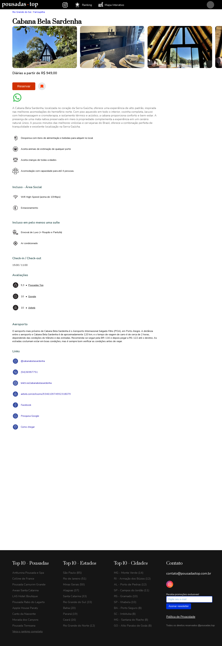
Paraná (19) (70, 613)
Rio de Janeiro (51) (74, 578)
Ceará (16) (69, 619)
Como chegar (28, 427)
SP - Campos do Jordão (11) (131, 590)
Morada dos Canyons (25, 619)
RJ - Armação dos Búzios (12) (132, 578)
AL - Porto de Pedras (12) (130, 584)
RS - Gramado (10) (126, 596)
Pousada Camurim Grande (28, 584)
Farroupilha (39, 12)
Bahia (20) (69, 608)
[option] (44, 47)
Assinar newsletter (179, 606)
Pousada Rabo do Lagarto (28, 602)
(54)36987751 (29, 372)
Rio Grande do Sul (21, 12)
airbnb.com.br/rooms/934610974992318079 (46, 394)
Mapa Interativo (111, 4)
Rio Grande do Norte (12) (79, 625)
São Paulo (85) (72, 572)
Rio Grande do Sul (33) (77, 602)
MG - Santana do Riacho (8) (131, 619)
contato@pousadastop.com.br (188, 573)
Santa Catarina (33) (75, 596)
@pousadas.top (206, 625)
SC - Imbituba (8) (125, 613)
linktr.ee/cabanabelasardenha (36, 383)
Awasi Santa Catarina (25, 590)
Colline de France (23, 578)
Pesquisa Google (30, 416)
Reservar (23, 86)
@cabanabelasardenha (33, 361)
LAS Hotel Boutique (25, 596)
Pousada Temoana (23, 625)
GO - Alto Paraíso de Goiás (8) (133, 625)
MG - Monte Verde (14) (128, 572)
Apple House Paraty (25, 608)
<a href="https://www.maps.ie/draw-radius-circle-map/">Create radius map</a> (111, 477)
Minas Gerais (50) (74, 584)
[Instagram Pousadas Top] (169, 584)
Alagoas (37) (71, 590)
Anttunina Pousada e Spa (28, 572)
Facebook (26, 405)
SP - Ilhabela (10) (125, 602)
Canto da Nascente (24, 613)
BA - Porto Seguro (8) (128, 608)
